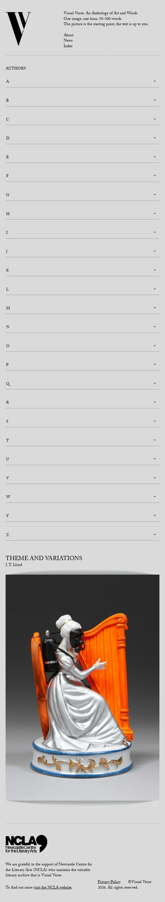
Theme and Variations (44, 559)
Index (68, 46)
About (68, 35)
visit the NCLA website (52, 888)
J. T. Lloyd (14, 565)
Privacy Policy (109, 882)
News (68, 41)
